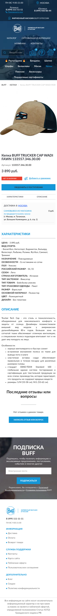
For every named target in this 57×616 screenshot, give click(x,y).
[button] (14, 12)
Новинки (20, 44)
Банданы (35, 61)
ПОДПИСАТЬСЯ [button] (28, 481)
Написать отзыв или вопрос (28, 420)
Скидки (11, 584)
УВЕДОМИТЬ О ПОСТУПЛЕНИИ (28, 187)
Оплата (11, 538)
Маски (37, 66)
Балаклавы (24, 66)
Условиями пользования (36, 490)
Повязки (19, 72)
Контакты (37, 44)
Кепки (49, 66)
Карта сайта (14, 559)
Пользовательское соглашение (23, 568)
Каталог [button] (12, 38)
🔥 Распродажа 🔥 (15, 61)
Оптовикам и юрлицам (36, 38)
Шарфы (9, 66)
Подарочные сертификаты (28, 77)
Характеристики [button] (15, 197)
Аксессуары (35, 72)
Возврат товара (15, 542)
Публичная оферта (17, 563)
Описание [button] (42, 197)
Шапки (48, 61)
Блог (10, 579)
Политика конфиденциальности (24, 588)
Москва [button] (22, 206)
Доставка (12, 533)
